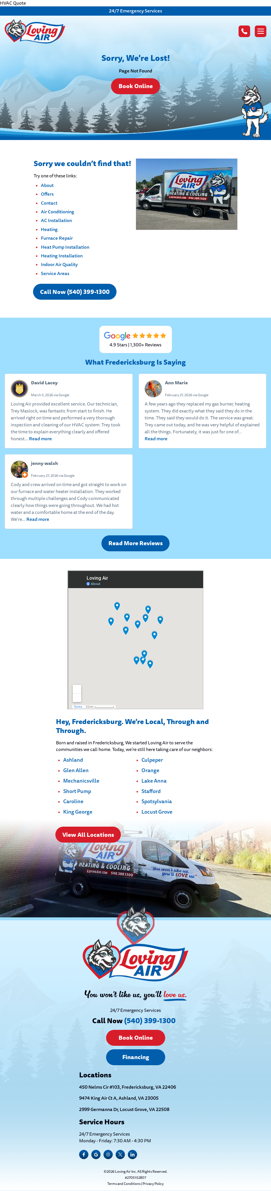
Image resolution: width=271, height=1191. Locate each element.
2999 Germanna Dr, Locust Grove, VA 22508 (124, 1109)
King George (77, 812)
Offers (47, 194)
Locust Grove (156, 812)
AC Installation (56, 220)
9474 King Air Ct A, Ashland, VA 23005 (119, 1098)
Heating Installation (62, 255)
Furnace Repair (57, 238)
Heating (49, 229)
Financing (135, 1057)
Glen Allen (76, 771)
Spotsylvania (156, 802)
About (47, 185)
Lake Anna (154, 781)
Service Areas (55, 273)
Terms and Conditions (124, 1183)
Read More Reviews (135, 543)
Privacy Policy (153, 1183)
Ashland (73, 760)
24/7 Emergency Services (135, 11)
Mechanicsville (81, 781)
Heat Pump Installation (65, 247)
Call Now (134, 1020)
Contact (49, 203)
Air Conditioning (57, 211)
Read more (40, 438)
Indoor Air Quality (59, 264)
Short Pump (77, 791)
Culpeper (152, 760)
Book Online (136, 86)
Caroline (73, 802)
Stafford (151, 791)
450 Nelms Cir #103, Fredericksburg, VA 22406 (127, 1087)
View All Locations (88, 834)
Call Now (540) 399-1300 (75, 292)
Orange (150, 771)
